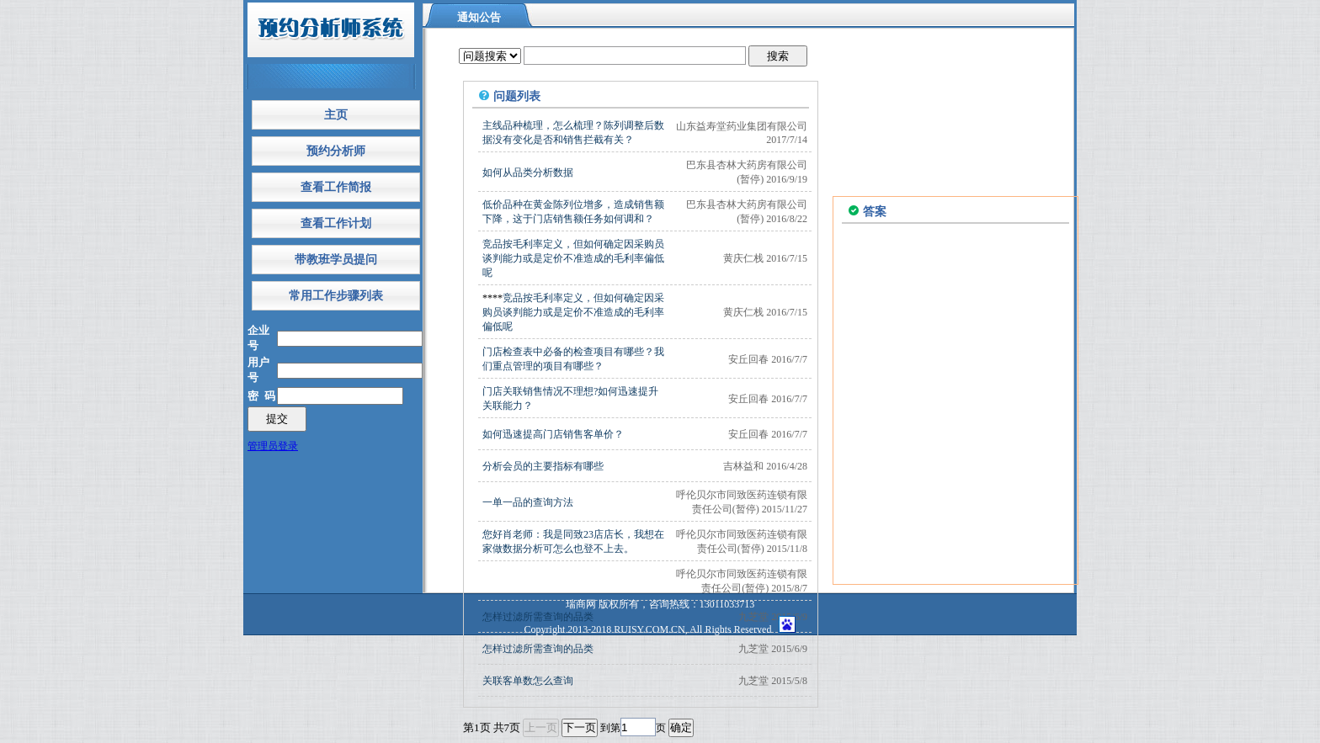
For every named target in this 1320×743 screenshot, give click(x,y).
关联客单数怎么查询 (527, 681)
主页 (336, 115)
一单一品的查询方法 (527, 502)
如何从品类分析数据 (527, 172)
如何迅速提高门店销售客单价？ (553, 434)
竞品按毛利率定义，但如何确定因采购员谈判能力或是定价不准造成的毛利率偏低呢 (573, 258)
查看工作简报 (336, 187)
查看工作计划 (336, 223)
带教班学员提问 (336, 259)
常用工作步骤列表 (336, 295)
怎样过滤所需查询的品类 (537, 649)
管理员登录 (273, 446)
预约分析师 (335, 151)
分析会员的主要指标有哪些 (543, 466)
